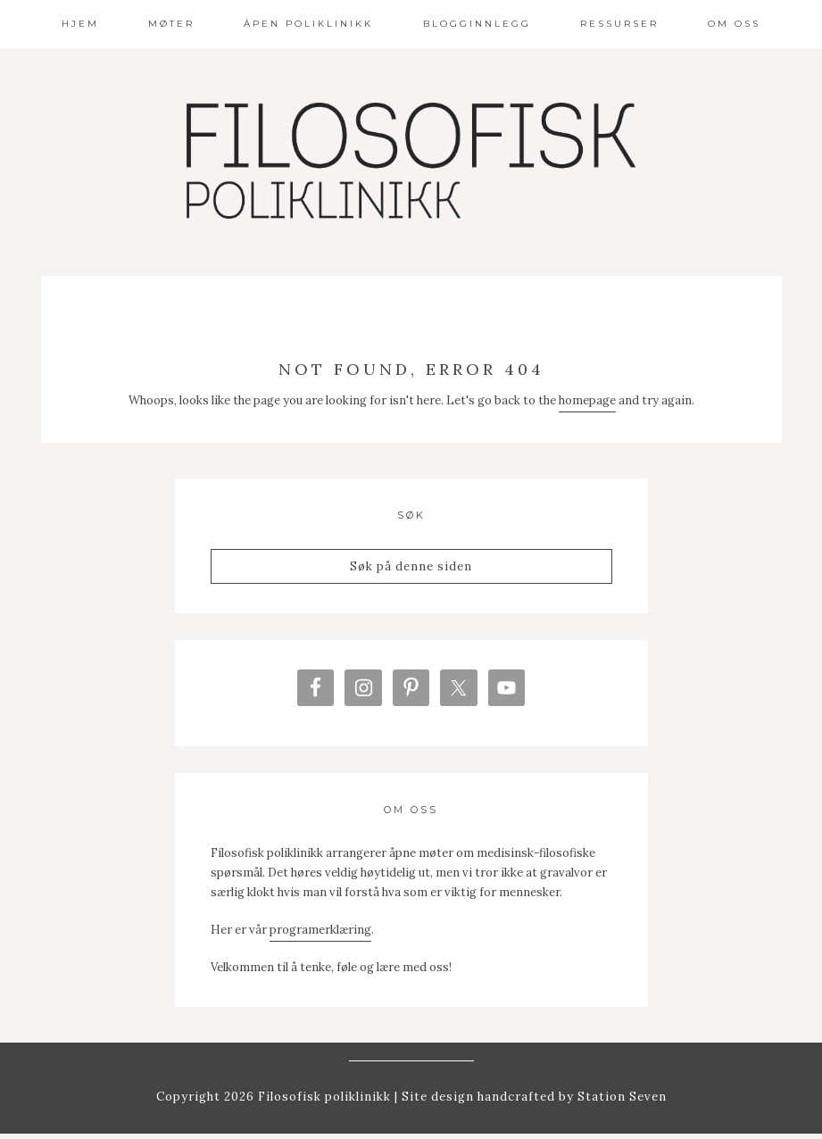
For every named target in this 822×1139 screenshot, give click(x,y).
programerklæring (320, 934)
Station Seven (620, 1102)
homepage (587, 400)
